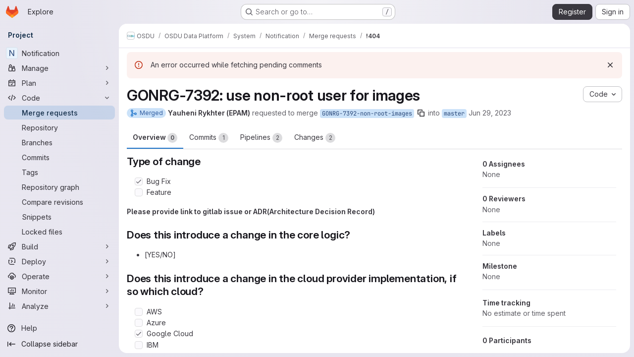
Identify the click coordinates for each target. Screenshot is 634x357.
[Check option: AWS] (139, 312)
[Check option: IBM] (139, 345)
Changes (314, 138)
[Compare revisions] (59, 202)
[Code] (59, 98)
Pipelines (261, 138)
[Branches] (59, 142)
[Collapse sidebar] (59, 344)
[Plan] (59, 83)
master (454, 114)
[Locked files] (59, 231)
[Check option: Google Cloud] (139, 334)
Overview (155, 138)
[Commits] (59, 157)
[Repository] (59, 127)
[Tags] (59, 172)
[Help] (59, 328)
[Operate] (59, 276)
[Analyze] (59, 306)
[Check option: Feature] (139, 192)
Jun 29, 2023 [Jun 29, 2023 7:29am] (490, 113)
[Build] (59, 246)
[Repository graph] (59, 187)
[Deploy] (59, 261)
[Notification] (59, 53)
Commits (208, 138)
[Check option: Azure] (139, 323)
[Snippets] (59, 217)
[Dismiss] (610, 65)
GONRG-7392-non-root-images (367, 114)
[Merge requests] (59, 112)
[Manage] (59, 68)
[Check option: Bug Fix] (139, 181)
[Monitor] (59, 291)
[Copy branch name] (421, 113)
